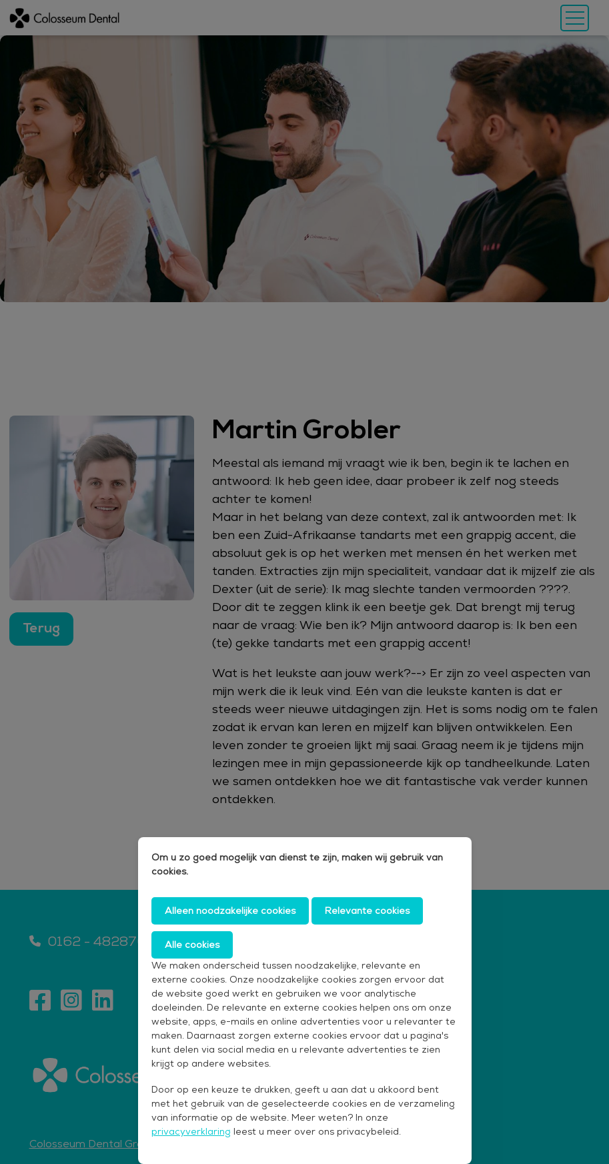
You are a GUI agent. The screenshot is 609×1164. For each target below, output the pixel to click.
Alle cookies (192, 945)
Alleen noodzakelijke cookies (230, 911)
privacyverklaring (191, 1131)
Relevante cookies (367, 911)
